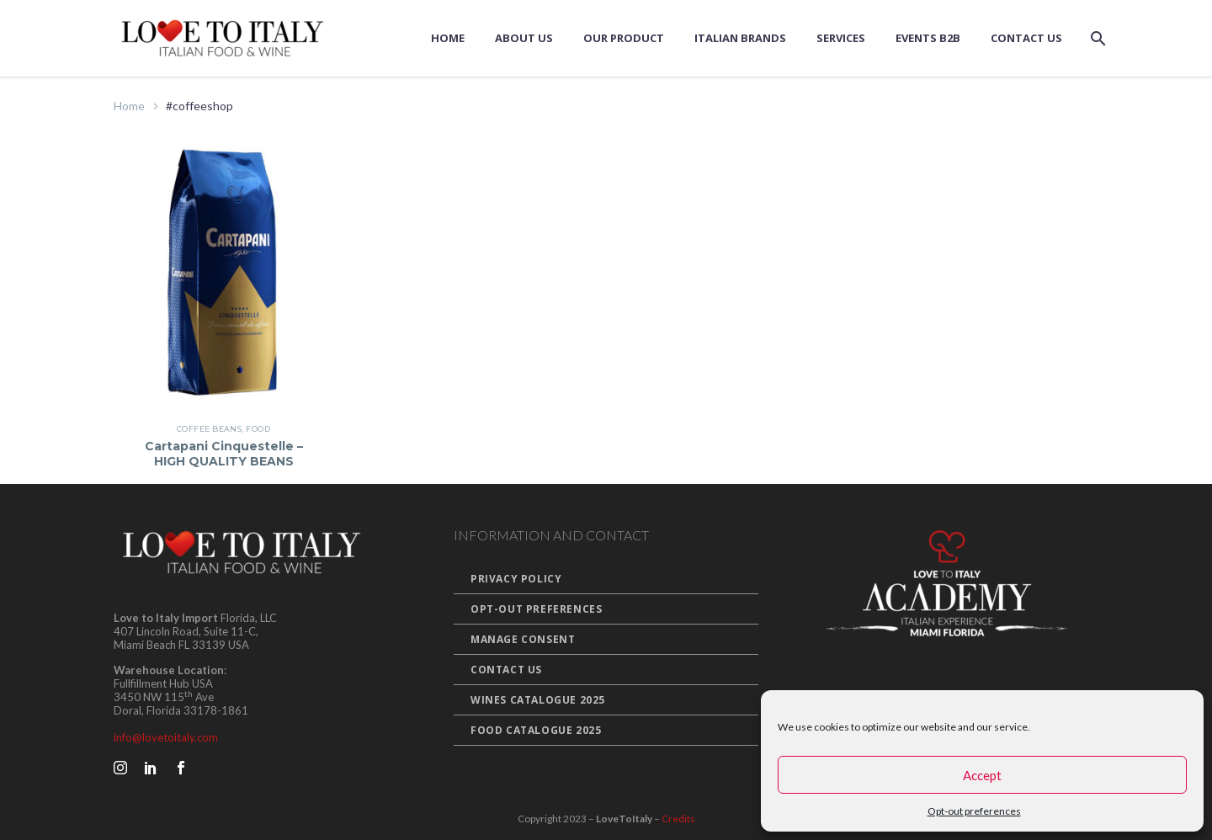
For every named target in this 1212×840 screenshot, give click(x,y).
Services (840, 37)
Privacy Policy (515, 579)
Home (448, 37)
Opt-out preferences (974, 811)
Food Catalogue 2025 (535, 730)
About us (524, 37)
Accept (982, 775)
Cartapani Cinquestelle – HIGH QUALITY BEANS (224, 454)
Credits (678, 818)
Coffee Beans (209, 428)
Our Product (623, 37)
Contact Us (1026, 37)
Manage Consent (522, 639)
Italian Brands (740, 37)
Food (258, 428)
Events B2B (928, 37)
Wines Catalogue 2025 (537, 700)
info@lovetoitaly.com (166, 737)
